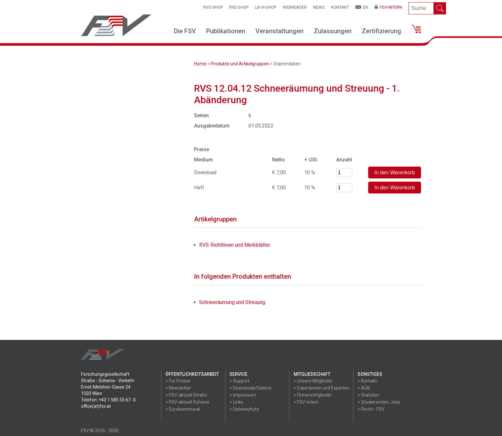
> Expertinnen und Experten (321, 388)
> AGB (364, 388)
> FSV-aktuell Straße (186, 395)
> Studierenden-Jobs (379, 402)
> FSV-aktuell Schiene (187, 402)
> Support (239, 380)
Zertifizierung (381, 31)
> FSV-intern (306, 402)
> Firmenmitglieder (313, 395)
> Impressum (243, 395)
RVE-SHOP (238, 7)
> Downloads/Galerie (250, 388)
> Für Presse (178, 380)
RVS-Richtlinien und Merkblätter (234, 245)
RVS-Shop (213, 7)
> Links (236, 402)
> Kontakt (367, 380)
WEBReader (295, 7)
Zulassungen (333, 31)
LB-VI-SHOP (265, 7)
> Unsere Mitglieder (313, 380)
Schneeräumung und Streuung (232, 302)
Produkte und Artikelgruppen (240, 63)
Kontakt (340, 7)
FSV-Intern (388, 7)
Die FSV (185, 31)
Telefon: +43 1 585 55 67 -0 (108, 399)
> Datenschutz (244, 409)
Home (200, 63)
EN (361, 7)
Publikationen (225, 31)
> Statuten (368, 395)
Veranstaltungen (279, 31)
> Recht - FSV (371, 409)
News (319, 7)
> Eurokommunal (183, 409)
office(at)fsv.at (96, 406)
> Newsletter (178, 388)
